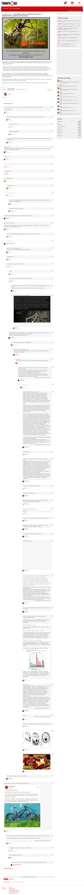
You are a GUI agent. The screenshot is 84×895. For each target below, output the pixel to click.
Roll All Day (69, 29)
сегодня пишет (14, 838)
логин (80, 10)
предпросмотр (11, 879)
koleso (59, 37)
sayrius (59, 40)
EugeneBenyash (65, 82)
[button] (23, 876)
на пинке (24, 73)
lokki (11, 126)
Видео (73, 93)
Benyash (60, 80)
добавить (6, 879)
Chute (6, 151)
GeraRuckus (12, 337)
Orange (10, 85)
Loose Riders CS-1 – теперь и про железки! (69, 31)
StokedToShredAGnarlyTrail (10, 243)
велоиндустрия (15, 85)
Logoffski (59, 31)
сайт (49, 61)
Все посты (5, 8)
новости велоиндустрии (23, 85)
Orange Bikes (6, 85)
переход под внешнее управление (31, 61)
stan (8, 251)
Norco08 (59, 34)
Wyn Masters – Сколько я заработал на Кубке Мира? (67, 89)
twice (11, 133)
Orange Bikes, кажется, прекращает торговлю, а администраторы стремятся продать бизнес (22, 14)
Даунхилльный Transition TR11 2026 (69, 23)
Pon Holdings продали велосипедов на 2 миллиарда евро (71, 20)
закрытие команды (20, 61)
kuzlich (60, 88)
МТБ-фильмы (60, 135)
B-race (59, 43)
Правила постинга (12, 888)
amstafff (16, 327)
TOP (10, 8)
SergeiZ (9, 119)
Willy (25, 488)
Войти (3, 887)
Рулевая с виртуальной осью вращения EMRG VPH (67, 103)
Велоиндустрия (6, 14)
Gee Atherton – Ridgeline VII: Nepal (65, 93)
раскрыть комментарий (11, 192)
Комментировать (8, 868)
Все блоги (79, 137)
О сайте (10, 887)
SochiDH (59, 20)
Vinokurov (76, 86)
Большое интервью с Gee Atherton (65, 113)
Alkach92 (25, 503)
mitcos (7, 830)
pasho (25, 749)
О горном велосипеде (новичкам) (14, 890)
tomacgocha (60, 23)
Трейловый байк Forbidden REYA (64, 110)
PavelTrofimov (60, 28)
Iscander (11, 210)
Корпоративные (16, 8)
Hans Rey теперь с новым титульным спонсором (69, 37)
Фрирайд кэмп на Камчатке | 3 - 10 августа (66, 86)
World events (60, 124)
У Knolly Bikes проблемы (65, 43)
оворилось (39, 835)
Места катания (60, 132)
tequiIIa (7, 173)
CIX (6, 180)
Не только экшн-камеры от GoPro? (65, 96)
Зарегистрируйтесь (71, 10)
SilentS (11, 280)
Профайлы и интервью (61, 38)
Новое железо (78, 23)
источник (24, 671)
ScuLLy (9, 266)
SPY (6, 166)
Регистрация (4, 888)
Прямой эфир (63, 18)
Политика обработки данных (13, 891)
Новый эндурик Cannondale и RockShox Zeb (68, 40)
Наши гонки (59, 127)
